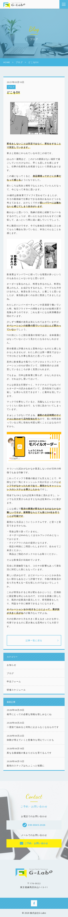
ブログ (11, 87)
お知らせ (11, 665)
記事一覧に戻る (34, 640)
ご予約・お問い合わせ (36, 843)
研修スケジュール (16, 689)
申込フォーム (14, 681)
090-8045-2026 (37, 825)
